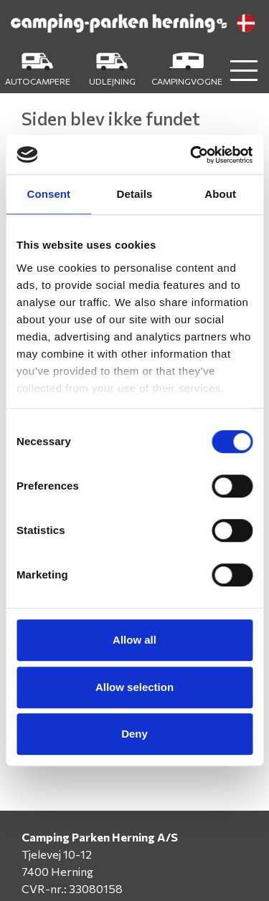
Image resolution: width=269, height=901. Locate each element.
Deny (134, 734)
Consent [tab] (48, 194)
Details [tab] (135, 194)
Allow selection (134, 687)
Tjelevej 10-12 (57, 854)
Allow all (134, 640)
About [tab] (220, 194)
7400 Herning (57, 871)
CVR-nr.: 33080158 (72, 888)
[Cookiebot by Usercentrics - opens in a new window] (192, 155)
